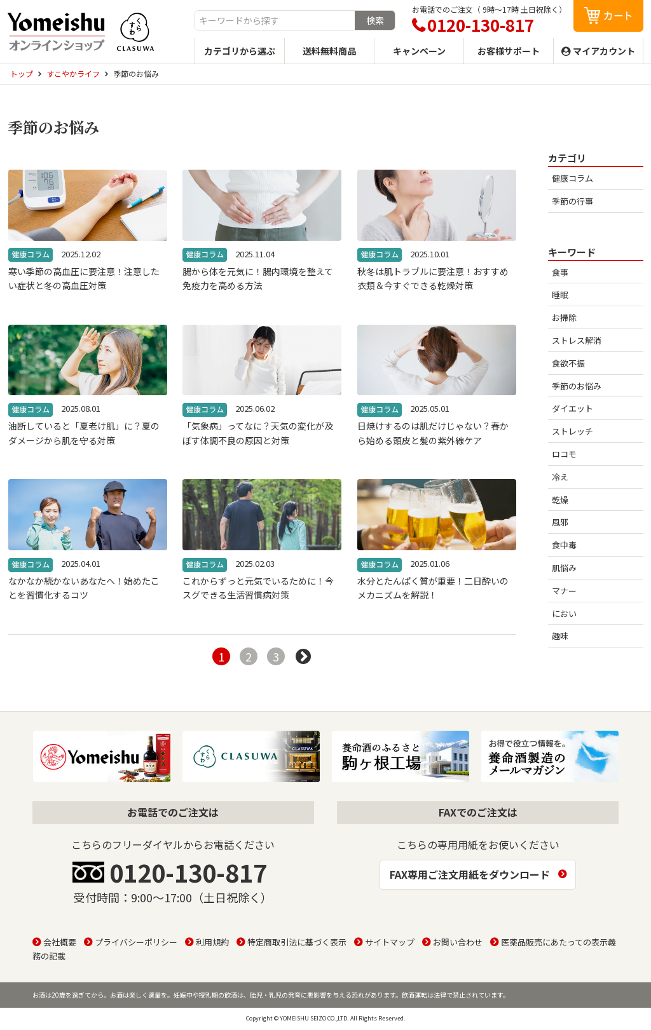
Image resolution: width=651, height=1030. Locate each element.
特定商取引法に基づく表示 (296, 942)
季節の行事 (572, 201)
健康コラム (572, 178)
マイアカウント (604, 50)
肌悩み (564, 568)
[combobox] (275, 20)
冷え (560, 477)
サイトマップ (390, 942)
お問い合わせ (458, 942)
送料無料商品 (329, 50)
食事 (560, 272)
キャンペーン (419, 50)
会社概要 (59, 942)
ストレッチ (572, 431)
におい (564, 613)
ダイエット (572, 408)
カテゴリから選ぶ (239, 50)
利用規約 (212, 942)
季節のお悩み (576, 386)
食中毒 (564, 545)
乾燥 (560, 500)
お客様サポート (508, 50)
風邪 (560, 522)
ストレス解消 (576, 340)
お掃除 (564, 317)
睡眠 (560, 294)
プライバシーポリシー (136, 942)
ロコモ (564, 454)
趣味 (560, 636)
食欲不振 (568, 363)
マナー (564, 591)
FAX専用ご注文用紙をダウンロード (470, 874)
